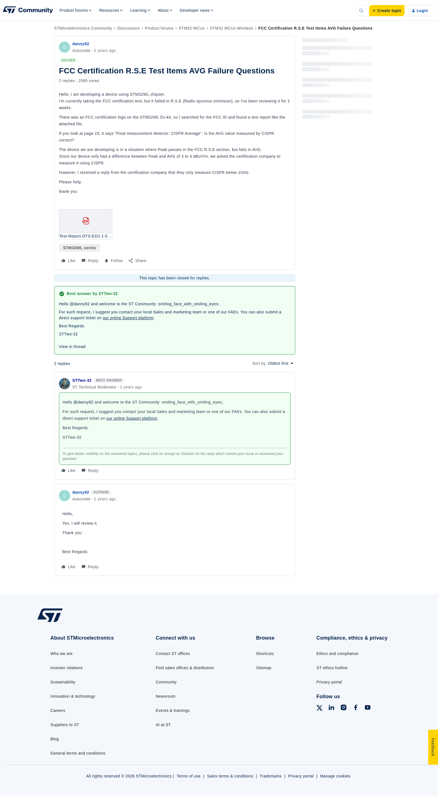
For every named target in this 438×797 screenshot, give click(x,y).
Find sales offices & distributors (185, 668)
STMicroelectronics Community (83, 28)
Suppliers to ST (65, 724)
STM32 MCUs (192, 28)
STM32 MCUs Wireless (231, 28)
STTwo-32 (82, 380)
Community (166, 682)
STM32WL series (79, 248)
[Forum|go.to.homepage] (28, 10)
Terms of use (189, 776)
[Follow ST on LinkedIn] (331, 708)
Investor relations (67, 668)
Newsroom (165, 696)
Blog (55, 739)
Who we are (62, 653)
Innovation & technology (73, 696)
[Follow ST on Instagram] (343, 708)
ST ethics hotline (331, 668)
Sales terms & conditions (230, 776)
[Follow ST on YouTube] (367, 708)
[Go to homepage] (78, 621)
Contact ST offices (173, 653)
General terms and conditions (78, 753)
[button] (386, 10)
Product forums (159, 28)
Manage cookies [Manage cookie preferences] (335, 776)
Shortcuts (265, 653)
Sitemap (264, 668)
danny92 (80, 44)
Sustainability (63, 682)
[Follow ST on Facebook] (355, 708)
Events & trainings (172, 710)
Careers (58, 710)
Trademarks (271, 776)
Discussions (128, 28)
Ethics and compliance (337, 653)
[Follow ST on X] (319, 708)
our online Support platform (128, 318)
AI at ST (163, 724)
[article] (175, 426)
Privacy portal (329, 682)
